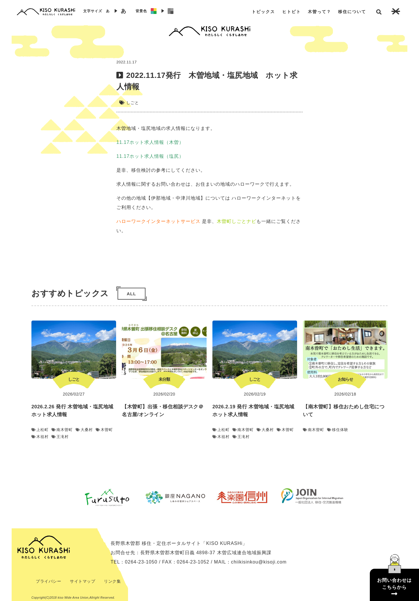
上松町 (40, 430)
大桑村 (84, 430)
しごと (132, 102)
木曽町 (104, 430)
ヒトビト (291, 11)
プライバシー (48, 581)
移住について (352, 11)
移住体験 (337, 430)
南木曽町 (62, 430)
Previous (68, 497)
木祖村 (40, 436)
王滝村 (60, 436)
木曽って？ (319, 11)
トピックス (263, 11)
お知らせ (345, 379)
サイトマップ (82, 581)
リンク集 (112, 581)
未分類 (164, 379)
